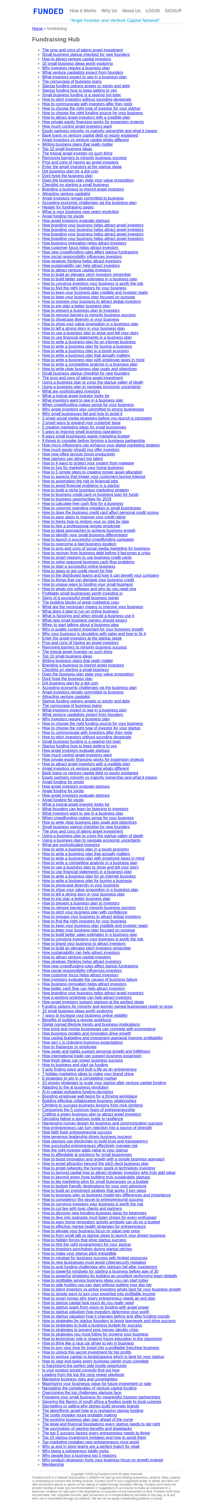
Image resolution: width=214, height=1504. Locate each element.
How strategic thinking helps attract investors (81, 261)
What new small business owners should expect (84, 620)
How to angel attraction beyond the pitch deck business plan (95, 1163)
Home (37, 28)
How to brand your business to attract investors (84, 943)
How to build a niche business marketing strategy (85, 490)
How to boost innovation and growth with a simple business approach (103, 1159)
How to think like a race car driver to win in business (88, 1343)
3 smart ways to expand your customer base (81, 423)
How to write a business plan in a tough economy (85, 351)
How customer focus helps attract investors (80, 247)
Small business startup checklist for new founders (86, 54)
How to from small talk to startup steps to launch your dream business (104, 1235)
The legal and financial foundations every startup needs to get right (101, 1424)
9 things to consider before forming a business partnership (93, 441)
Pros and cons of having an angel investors (80, 162)
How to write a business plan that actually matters (86, 355)
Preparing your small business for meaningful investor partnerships (101, 1397)
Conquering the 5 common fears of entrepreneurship (88, 1110)
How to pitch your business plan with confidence (84, 912)
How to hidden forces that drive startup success (84, 1240)
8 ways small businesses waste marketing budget (86, 436)
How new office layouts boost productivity (78, 454)
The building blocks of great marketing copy (80, 602)
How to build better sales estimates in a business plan (89, 279)
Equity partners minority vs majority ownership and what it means (99, 131)
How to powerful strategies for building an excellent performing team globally (109, 1276)
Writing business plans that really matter (77, 144)
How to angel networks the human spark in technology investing (98, 1168)
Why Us (109, 10)
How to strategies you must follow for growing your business (95, 1334)
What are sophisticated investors (71, 391)
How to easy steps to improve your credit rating (83, 517)
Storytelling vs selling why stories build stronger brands (90, 1406)
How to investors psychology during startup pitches (87, 1249)
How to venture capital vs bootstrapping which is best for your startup (103, 1357)
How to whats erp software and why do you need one (89, 589)
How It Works (83, 10)
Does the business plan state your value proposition (88, 180)
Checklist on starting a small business (75, 185)
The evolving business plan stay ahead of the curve (87, 1419)
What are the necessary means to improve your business (92, 607)
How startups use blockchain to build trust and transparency (95, 1141)
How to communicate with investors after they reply (87, 104)
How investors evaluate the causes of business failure (89, 979)
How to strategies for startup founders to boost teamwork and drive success (109, 1321)
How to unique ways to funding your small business (87, 584)
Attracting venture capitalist (66, 194)
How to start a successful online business (78, 566)
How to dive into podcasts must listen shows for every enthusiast (99, 1217)
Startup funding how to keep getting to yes (79, 90)
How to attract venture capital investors (76, 59)
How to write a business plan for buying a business (87, 346)
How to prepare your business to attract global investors (91, 301)
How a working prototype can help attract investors (87, 997)
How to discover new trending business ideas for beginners (94, 1213)
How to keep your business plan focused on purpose (88, 297)
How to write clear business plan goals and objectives (89, 369)
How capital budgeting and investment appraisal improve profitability (102, 1038)
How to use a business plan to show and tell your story (90, 333)
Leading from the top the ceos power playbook (83, 1375)
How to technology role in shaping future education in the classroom (102, 1339)
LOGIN (153, 10)
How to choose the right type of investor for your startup (91, 108)
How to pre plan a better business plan (76, 306)
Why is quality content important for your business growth (93, 629)
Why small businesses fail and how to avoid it (82, 414)
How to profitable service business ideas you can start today (95, 1280)
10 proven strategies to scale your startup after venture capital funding (104, 1083)
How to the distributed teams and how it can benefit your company (100, 575)
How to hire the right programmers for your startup (86, 1244)
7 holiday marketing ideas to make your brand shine (88, 1074)
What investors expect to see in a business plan (84, 77)
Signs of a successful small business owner (80, 598)
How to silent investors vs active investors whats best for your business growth (111, 1289)
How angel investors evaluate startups (76, 221)
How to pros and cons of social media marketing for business (96, 548)
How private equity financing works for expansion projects (93, 122)
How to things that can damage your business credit (88, 580)
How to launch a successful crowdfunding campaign (88, 539)
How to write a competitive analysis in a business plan (90, 364)
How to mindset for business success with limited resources (95, 1258)
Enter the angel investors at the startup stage (82, 167)
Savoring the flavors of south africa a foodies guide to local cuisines (101, 1401)
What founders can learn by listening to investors (85, 809)
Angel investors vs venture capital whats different (85, 140)
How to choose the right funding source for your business (92, 113)
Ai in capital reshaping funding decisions (77, 1092)
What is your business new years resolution (80, 212)
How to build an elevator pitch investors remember (86, 274)
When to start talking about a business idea (80, 625)
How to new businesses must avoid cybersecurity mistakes (94, 1262)
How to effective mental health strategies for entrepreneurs (94, 1226)
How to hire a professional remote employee (81, 526)
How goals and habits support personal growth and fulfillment (96, 1051)
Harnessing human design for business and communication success (102, 1123)
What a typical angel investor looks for (75, 396)
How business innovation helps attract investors (84, 243)
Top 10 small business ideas (67, 149)
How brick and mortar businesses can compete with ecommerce (99, 1029)
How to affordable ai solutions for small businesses (87, 1155)
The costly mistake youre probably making (79, 1415)
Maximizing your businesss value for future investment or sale (96, 1384)
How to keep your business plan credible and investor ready (95, 292)
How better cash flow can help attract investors (83, 988)
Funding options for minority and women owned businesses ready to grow (107, 1006)
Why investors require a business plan (76, 68)
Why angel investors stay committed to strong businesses (93, 409)
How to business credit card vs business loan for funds (90, 494)
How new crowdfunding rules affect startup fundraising (90, 252)
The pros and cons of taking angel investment (82, 50)
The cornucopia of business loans (72, 81)
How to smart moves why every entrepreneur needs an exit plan (98, 1298)
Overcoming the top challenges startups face (81, 1392)
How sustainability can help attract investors (81, 265)
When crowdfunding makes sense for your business (88, 405)
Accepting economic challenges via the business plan (89, 203)
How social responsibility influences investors (82, 256)
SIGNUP (173, 10)
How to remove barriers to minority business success (89, 315)
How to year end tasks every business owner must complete (95, 1361)
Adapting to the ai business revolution (75, 1087)
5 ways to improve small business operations (81, 432)
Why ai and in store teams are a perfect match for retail (91, 1446)
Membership (53, 1464)
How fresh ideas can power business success (82, 1060)
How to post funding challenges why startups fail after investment (99, 1267)
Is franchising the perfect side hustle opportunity (84, 1366)
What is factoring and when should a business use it (88, 616)
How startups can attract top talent (72, 459)
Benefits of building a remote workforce (76, 1020)
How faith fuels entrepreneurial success (77, 1132)
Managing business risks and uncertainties (80, 1379)
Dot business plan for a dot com (70, 171)
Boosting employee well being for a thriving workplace (89, 1096)
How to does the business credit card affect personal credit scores (100, 512)
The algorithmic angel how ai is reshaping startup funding (92, 1410)
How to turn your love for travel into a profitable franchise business (100, 1348)
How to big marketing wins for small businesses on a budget (95, 1181)
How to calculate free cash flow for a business (82, 503)
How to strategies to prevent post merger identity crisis (90, 1330)
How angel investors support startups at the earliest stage (93, 1002)
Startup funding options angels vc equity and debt (86, 86)
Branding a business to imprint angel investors (83, 189)
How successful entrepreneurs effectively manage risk (90, 1146)
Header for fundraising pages (68, 207)
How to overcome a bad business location (79, 544)
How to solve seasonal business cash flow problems (88, 562)
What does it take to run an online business (80, 611)
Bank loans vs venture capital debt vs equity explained (90, 135)
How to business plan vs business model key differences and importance (106, 1195)
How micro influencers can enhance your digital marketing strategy (101, 445)
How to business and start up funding (75, 1065)
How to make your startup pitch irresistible (79, 1253)
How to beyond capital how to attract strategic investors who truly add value (109, 1172)
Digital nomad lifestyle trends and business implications (91, 1024)
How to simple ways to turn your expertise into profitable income (98, 1294)
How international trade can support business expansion (92, 1056)
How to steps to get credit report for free (77, 571)
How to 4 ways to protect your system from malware (88, 463)
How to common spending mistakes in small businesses (91, 508)
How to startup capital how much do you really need (88, 1303)
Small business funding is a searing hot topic (81, 95)
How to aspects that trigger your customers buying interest (93, 476)
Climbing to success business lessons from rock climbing (92, 1105)
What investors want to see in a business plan (82, 400)
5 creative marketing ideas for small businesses (84, 427)
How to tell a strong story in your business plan (83, 328)
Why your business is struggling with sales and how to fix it (94, 634)
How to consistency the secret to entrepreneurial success (92, 1199)
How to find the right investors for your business (84, 288)
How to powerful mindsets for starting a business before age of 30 (100, 1271)
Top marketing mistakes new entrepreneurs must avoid (90, 1442)
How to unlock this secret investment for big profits (86, 1352)
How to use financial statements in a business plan (87, 337)
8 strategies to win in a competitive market (79, 1078)
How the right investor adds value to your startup (85, 1150)
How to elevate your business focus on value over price (91, 1231)
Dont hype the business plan (67, 176)
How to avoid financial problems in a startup (81, 485)
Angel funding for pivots (63, 216)
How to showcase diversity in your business (80, 319)
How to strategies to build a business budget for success (92, 1325)
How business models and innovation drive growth (86, 1033)
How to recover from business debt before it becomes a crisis (96, 553)
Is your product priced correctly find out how (80, 1370)
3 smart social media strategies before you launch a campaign (97, 418)
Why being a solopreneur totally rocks (75, 1451)
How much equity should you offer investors (80, 450)
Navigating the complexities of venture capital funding (89, 1388)
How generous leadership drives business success (87, 1137)
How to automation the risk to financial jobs (80, 481)
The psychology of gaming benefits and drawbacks (87, 1428)
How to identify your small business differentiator (85, 535)
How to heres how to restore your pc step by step (85, 521)
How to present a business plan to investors (81, 310)
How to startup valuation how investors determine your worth (95, 1312)
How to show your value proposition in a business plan (90, 324)
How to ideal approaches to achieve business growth (89, 530)
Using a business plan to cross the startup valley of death (92, 382)
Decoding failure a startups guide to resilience (82, 1119)
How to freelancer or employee (69, 1047)
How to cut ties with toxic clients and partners (82, 1208)
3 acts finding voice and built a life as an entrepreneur (89, 1069)
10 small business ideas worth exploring (77, 63)
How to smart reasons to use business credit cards (87, 557)
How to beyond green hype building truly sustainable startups (96, 1177)
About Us (131, 10)
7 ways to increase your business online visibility (85, 1015)
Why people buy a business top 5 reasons (79, 1455)
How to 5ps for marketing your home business (82, 467)
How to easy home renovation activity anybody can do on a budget (101, 1222)
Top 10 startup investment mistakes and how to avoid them (94, 1437)
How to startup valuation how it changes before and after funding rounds (106, 1316)
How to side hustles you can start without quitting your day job (97, 1285)
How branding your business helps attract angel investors (93, 225)
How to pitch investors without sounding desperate (86, 99)
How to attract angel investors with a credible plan (86, 117)
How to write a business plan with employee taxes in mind (93, 360)
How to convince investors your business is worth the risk (92, 283)
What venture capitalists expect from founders (82, 72)
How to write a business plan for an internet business (89, 342)
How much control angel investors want (77, 126)
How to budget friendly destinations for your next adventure (94, 1186)
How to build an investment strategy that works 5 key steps (94, 1190)
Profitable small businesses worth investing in (82, 593)
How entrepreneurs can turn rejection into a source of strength (97, 1128)
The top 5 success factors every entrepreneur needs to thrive (96, 1433)
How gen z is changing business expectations (82, 1042)
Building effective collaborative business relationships (89, 1101)
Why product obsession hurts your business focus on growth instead (102, 1460)
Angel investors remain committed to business (83, 198)
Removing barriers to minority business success (84, 158)
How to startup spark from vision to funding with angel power (95, 1307)
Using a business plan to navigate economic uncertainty (91, 387)
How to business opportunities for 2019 (76, 499)
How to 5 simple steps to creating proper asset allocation (92, 472)
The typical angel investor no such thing (77, 153)
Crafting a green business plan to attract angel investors (91, 1114)
